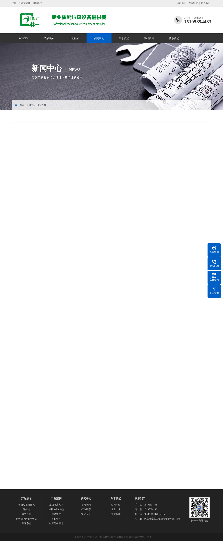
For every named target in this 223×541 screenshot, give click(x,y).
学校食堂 (56, 518)
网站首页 (24, 38)
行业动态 (86, 509)
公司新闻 (86, 504)
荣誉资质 (115, 514)
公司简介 (115, 504)
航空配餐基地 (56, 523)
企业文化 (115, 509)
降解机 (26, 509)
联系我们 (206, 3)
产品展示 (49, 38)
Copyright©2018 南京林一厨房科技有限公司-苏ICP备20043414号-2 (117, 536)
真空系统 (26, 514)
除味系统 (26, 523)
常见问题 (42, 105)
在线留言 (193, 3)
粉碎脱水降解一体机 (26, 518)
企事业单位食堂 (56, 509)
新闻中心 (99, 38)
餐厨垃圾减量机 (26, 504)
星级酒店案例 (56, 504)
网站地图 (181, 3)
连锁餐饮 (56, 514)
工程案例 (74, 38)
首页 (22, 105)
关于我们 (124, 38)
